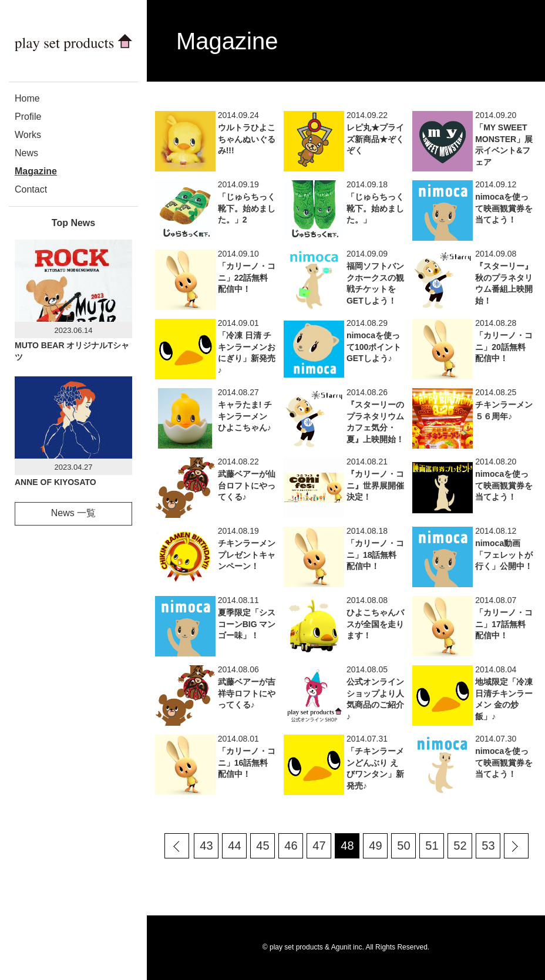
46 (290, 845)
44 (234, 845)
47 (318, 845)
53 (488, 845)
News (26, 153)
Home (27, 98)
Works (28, 135)
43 (206, 845)
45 (262, 845)
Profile (28, 117)
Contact (31, 189)
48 (347, 845)
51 (431, 845)
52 (459, 845)
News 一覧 (73, 513)
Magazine (36, 171)
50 (403, 845)
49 (375, 845)
